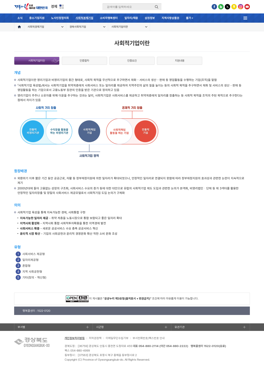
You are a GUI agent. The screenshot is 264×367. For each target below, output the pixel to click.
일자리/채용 (131, 18)
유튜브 (247, 6)
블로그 (221, 6)
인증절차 (84, 60)
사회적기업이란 (36, 60)
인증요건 (132, 60)
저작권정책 (95, 338)
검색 (156, 7)
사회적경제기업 (84, 18)
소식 (20, 18)
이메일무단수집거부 (117, 338)
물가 (191, 19)
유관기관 (180, 327)
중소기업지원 (36, 18)
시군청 (100, 327)
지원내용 (179, 60)
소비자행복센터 (109, 18)
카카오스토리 (234, 6)
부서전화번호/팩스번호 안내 (149, 338)
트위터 (227, 6)
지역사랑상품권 (170, 18)
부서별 (21, 327)
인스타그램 (240, 6)
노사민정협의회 (60, 18)
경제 (54, 6)
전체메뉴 (245, 18)
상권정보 (150, 18)
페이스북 (214, 6)
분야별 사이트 (61, 7)
